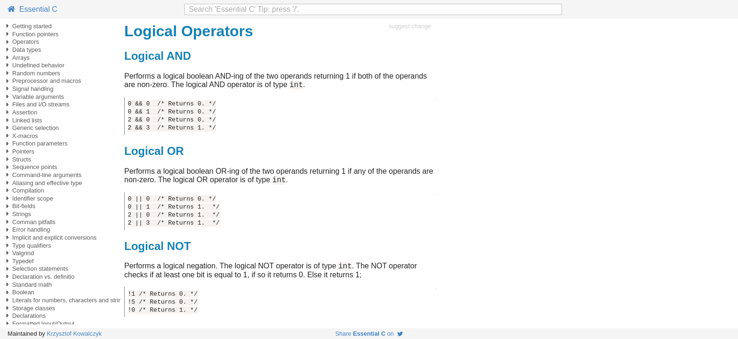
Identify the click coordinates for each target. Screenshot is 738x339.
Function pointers (35, 34)
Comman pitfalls (34, 222)
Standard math (32, 284)
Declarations (29, 315)
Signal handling (33, 88)
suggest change (410, 26)
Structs (21, 159)
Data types (26, 49)
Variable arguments (38, 96)
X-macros (25, 135)
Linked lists (27, 120)
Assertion (24, 112)
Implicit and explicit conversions (54, 237)
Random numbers (36, 73)
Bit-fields (23, 206)
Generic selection (35, 127)
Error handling (31, 229)
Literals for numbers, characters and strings (70, 300)
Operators (25, 41)
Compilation (28, 190)
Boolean (23, 292)
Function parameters (39, 143)
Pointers (23, 151)
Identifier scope (32, 198)
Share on (369, 333)
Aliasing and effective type (47, 182)
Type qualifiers (31, 245)
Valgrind (23, 253)
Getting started (32, 26)
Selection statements (40, 268)
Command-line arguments (46, 174)
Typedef (23, 261)
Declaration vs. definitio (43, 276)
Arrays (21, 57)
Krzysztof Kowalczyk (74, 333)
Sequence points (34, 166)
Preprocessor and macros (46, 80)
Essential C (32, 9)
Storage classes (33, 308)
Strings (21, 214)
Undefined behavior (38, 65)
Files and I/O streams (41, 104)
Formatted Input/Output (43, 323)
